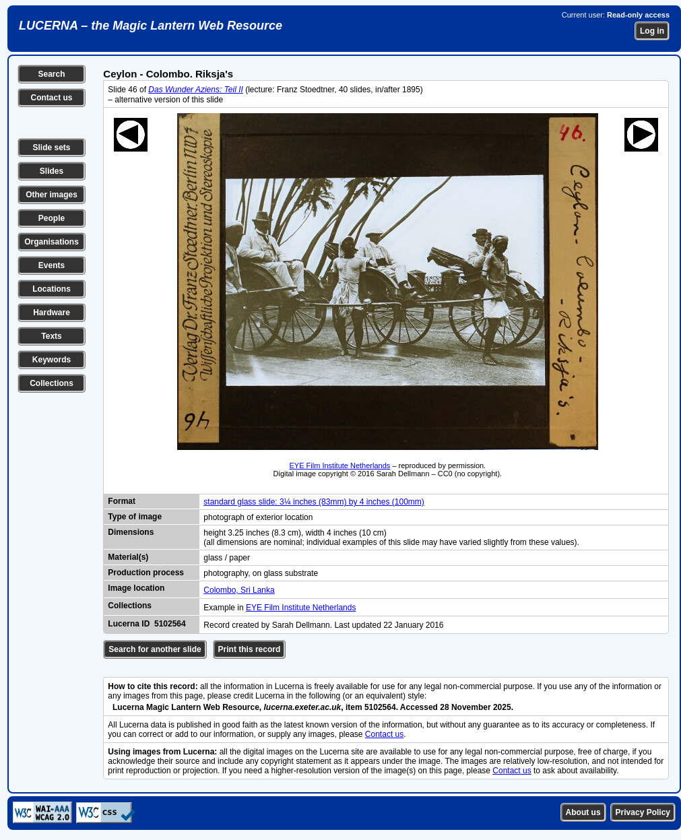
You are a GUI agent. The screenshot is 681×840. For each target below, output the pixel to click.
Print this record (249, 649)
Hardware (51, 312)
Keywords (51, 359)
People (51, 218)
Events (51, 265)
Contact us (51, 97)
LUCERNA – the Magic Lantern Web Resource (150, 25)
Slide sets (51, 147)
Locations (51, 289)
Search (51, 74)
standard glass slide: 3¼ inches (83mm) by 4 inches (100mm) (313, 502)
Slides (51, 171)
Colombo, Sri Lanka (238, 590)
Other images (51, 194)
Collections (51, 383)
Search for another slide (154, 649)
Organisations (51, 242)
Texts (51, 336)
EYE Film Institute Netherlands (340, 465)
